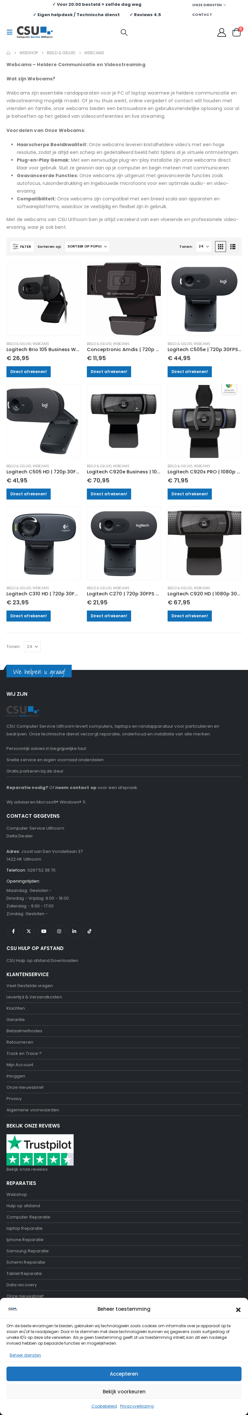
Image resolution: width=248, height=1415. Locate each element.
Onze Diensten (207, 4)
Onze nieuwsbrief (25, 1087)
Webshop (16, 1194)
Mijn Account (19, 1065)
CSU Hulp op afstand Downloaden (42, 960)
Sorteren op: (49, 246)
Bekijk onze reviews (27, 1169)
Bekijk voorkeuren (124, 1391)
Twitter (28, 931)
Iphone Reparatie (25, 1240)
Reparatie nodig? (27, 787)
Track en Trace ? (24, 1053)
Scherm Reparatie (25, 1262)
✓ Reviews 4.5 (145, 15)
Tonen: (185, 246)
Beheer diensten (25, 1355)
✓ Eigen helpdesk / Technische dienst (76, 15)
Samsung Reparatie (27, 1251)
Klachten (15, 1008)
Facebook (13, 931)
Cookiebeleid (104, 1406)
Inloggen (16, 1076)
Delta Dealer (19, 836)
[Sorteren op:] (87, 246)
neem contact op (76, 787)
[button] (238, 1309)
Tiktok (89, 931)
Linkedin (74, 931)
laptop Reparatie (24, 1228)
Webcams (41, 343)
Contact (202, 14)
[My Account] (222, 32)
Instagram (59, 931)
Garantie (15, 1019)
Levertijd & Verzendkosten (34, 997)
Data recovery (21, 1285)
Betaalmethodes (24, 1031)
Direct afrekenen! (28, 371)
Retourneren (19, 1042)
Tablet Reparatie (24, 1273)
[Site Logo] (35, 32)
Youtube (43, 931)
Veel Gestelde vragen (29, 986)
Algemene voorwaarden (32, 1110)
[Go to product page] (43, 299)
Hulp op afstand (23, 1206)
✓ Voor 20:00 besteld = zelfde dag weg (96, 4)
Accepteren (124, 1373)
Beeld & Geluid (18, 343)
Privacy (14, 1099)
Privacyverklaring (137, 1406)
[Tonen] (204, 246)
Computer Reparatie (28, 1217)
